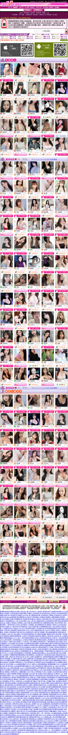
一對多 (38, 132)
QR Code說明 (64, 40)
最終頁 (55, 159)
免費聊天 (52, 113)
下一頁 (47, 159)
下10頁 (51, 159)
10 (44, 159)
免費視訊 (11, 76)
